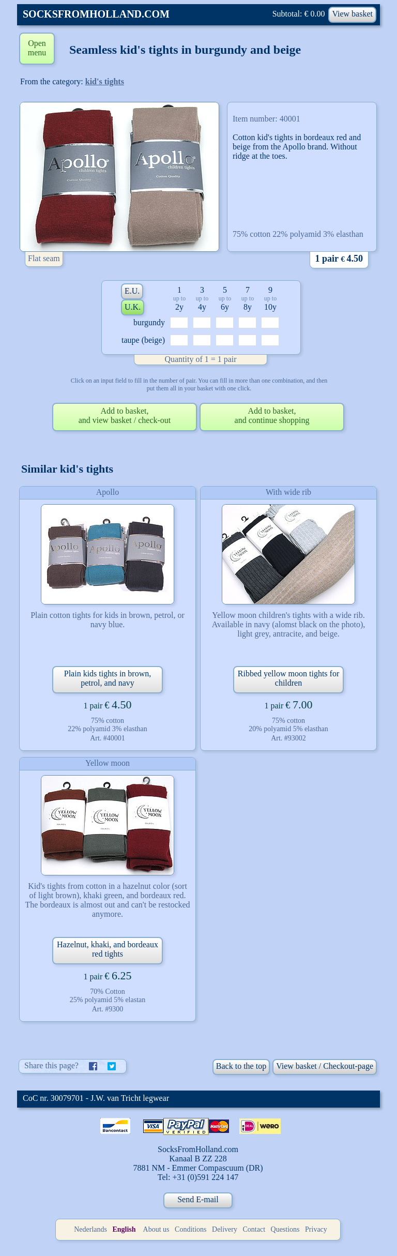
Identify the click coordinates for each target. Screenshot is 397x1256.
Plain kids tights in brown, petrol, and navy (107, 678)
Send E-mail (198, 1199)
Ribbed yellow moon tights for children (288, 678)
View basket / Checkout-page (324, 1066)
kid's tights (104, 81)
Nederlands (90, 1229)
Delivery (224, 1229)
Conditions (190, 1229)
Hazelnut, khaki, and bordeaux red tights (107, 949)
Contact (254, 1229)
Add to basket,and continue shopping (272, 415)
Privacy (316, 1229)
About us (156, 1229)
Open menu (37, 48)
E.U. (132, 290)
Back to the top (241, 1066)
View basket (352, 13)
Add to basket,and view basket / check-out (125, 415)
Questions (285, 1229)
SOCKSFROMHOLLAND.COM (96, 14)
